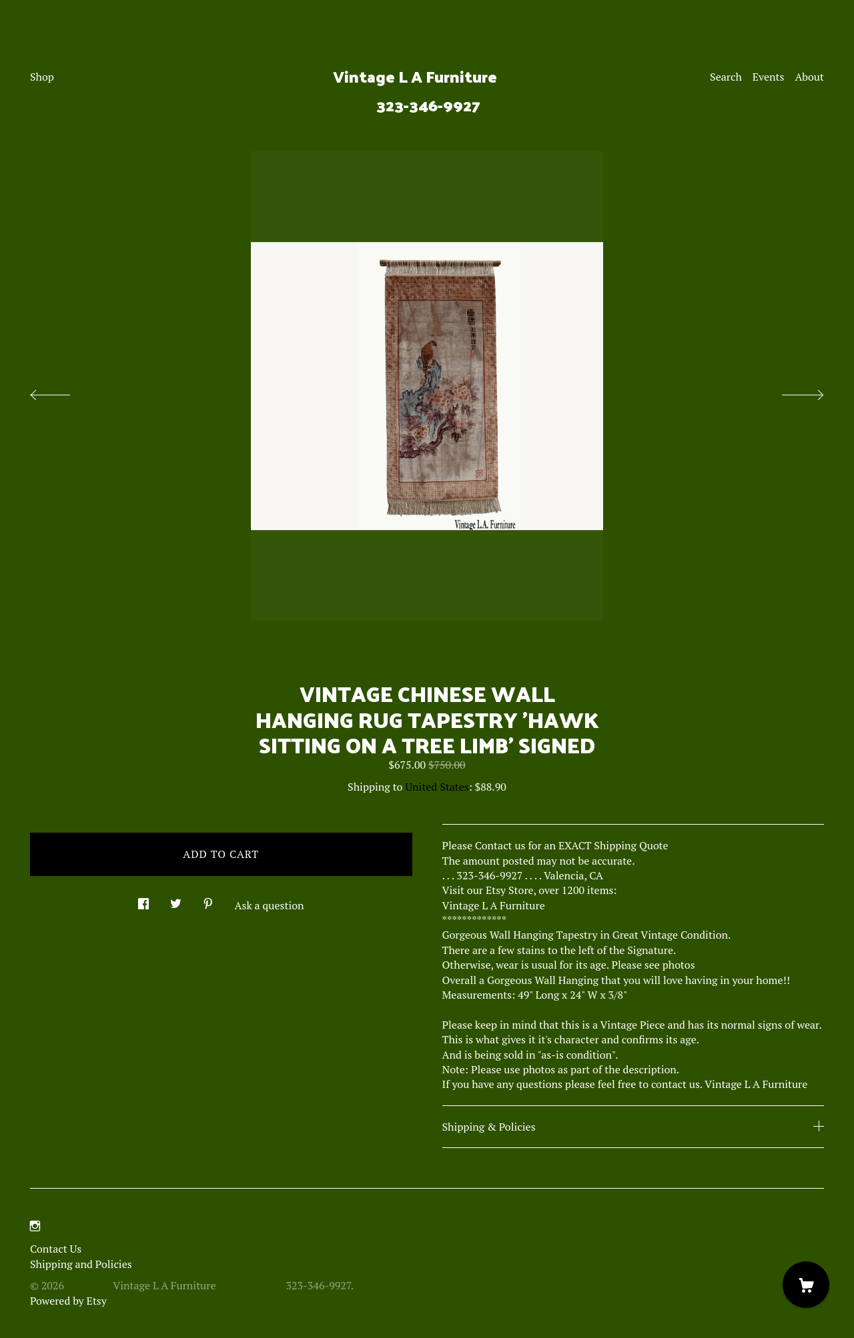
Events (769, 76)
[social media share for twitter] (175, 900)
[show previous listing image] (63, 391)
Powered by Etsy (68, 1300)
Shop (42, 76)
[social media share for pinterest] (208, 900)
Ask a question (269, 905)
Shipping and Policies (81, 1264)
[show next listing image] (790, 391)
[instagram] (35, 1226)
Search (726, 76)
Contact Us (55, 1248)
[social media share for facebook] (143, 900)
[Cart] (806, 1284)
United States (436, 786)
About (809, 76)
